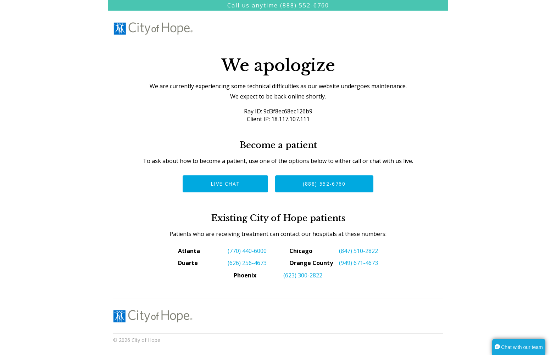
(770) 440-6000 (247, 251)
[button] (518, 347)
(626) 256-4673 (247, 263)
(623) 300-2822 (302, 275)
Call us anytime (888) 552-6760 (278, 5)
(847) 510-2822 (358, 251)
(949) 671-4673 (358, 263)
